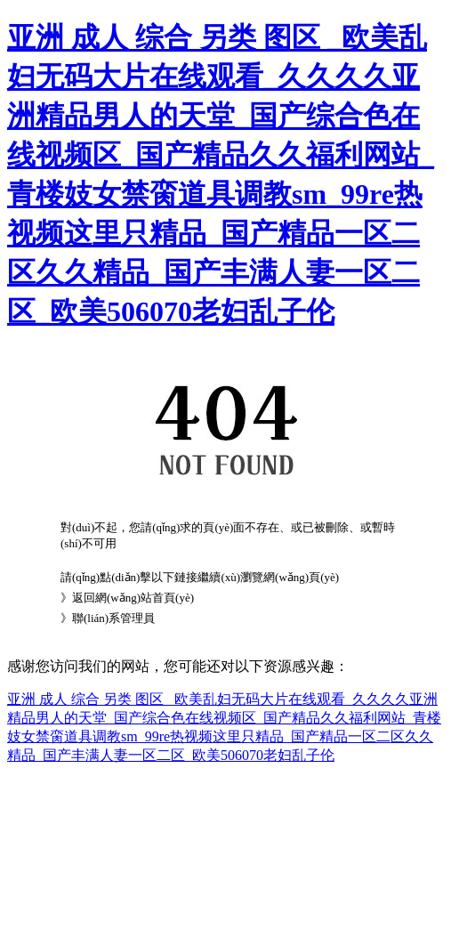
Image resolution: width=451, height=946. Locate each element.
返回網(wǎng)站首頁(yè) (133, 597)
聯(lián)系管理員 (113, 618)
